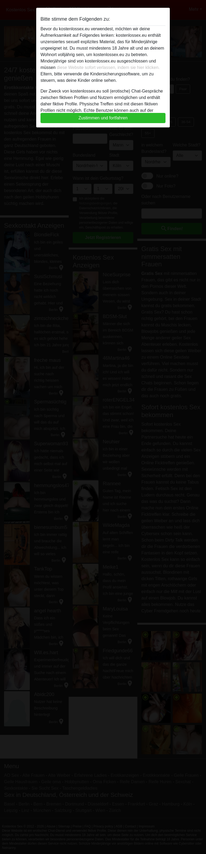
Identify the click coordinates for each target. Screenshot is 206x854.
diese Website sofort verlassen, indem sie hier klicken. (108, 67)
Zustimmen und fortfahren (102, 118)
